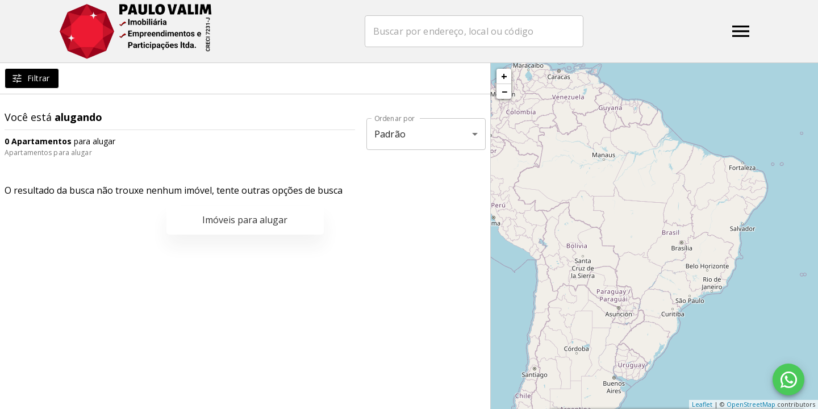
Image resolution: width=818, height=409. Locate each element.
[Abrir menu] (741, 31)
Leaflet (702, 404)
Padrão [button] (390, 134)
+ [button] (504, 76)
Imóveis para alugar (244, 220)
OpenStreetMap (751, 404)
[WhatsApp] (788, 379)
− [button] (504, 91)
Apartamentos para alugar (48, 152)
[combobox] (474, 31)
